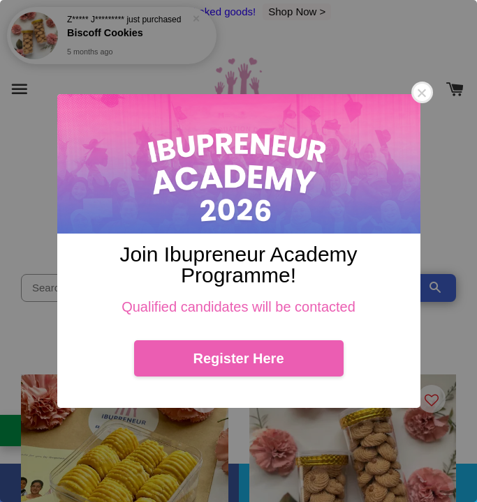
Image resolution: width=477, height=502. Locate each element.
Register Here (238, 358)
